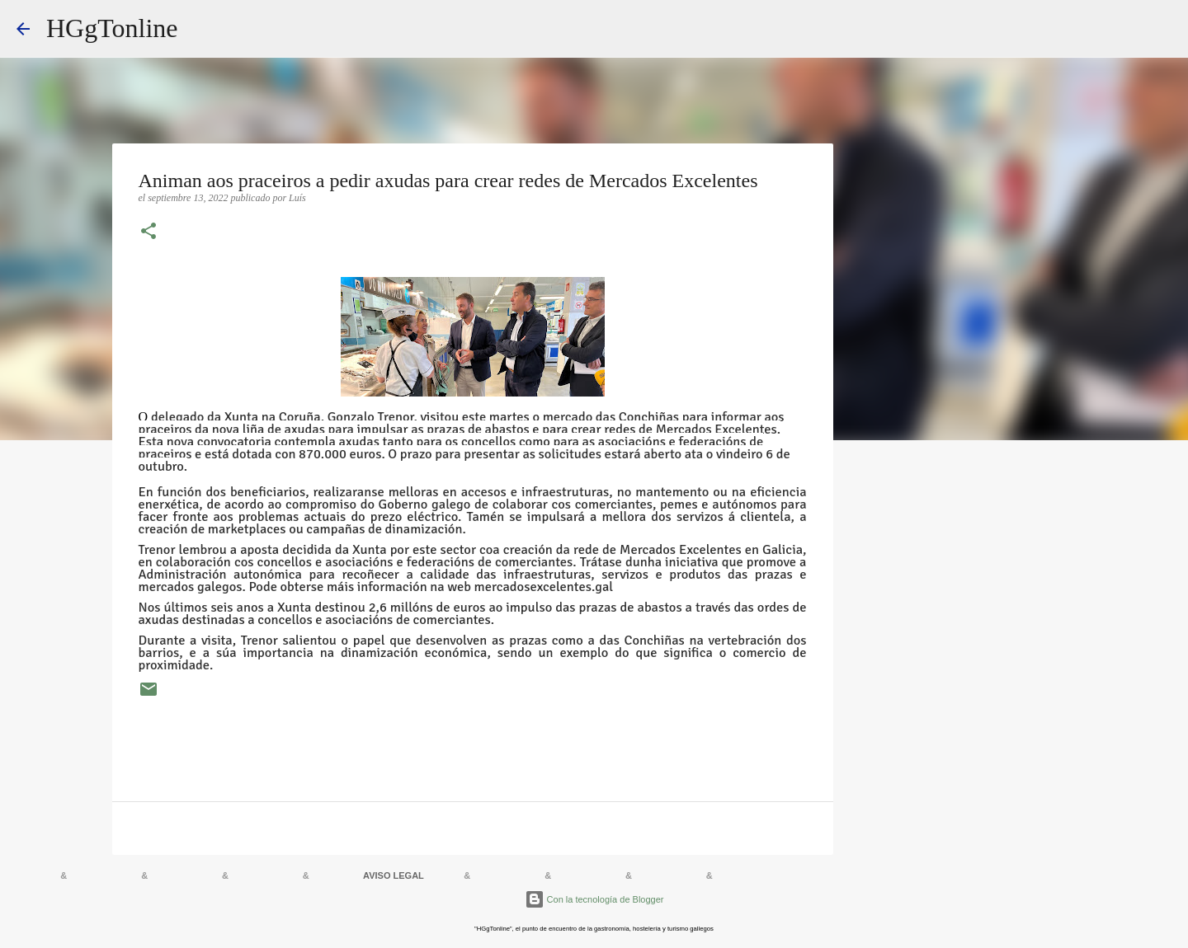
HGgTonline (112, 28)
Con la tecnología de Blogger (594, 899)
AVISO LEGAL (393, 875)
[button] (148, 232)
